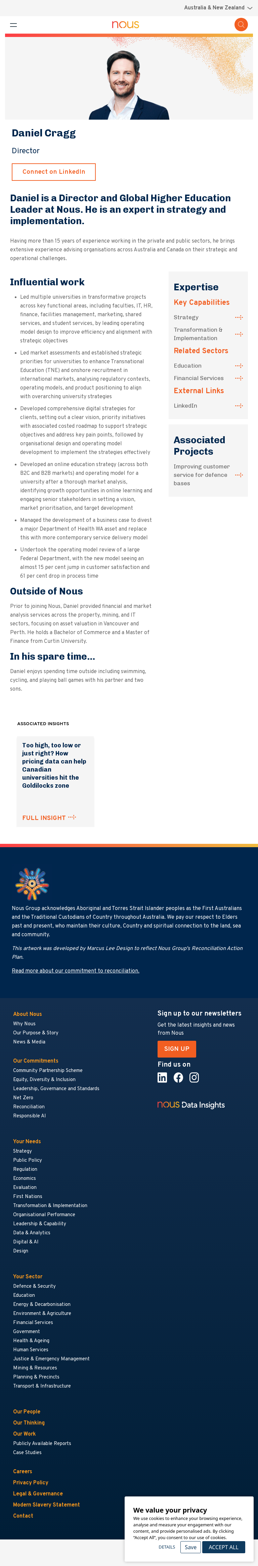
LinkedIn (185, 405)
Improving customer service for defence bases (202, 475)
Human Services (30, 1350)
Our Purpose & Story (35, 1033)
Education (188, 365)
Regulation (25, 1169)
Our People (26, 1412)
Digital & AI (26, 1242)
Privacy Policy (30, 1483)
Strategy (186, 317)
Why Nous (24, 1024)
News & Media (29, 1042)
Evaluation (25, 1188)
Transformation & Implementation (198, 333)
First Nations (27, 1197)
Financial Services (199, 378)
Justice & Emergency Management (51, 1359)
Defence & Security (34, 1286)
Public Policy (27, 1160)
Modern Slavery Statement (46, 1505)
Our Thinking (29, 1423)
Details (167, 1547)
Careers (22, 1472)
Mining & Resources (35, 1368)
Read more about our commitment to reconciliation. (75, 971)
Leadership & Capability (39, 1224)
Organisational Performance (44, 1215)
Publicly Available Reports (42, 1444)
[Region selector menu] (218, 8)
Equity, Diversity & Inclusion (44, 1080)
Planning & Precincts (36, 1377)
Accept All (223, 1547)
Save (191, 1547)
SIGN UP (176, 1049)
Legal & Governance (38, 1494)
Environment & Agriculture (42, 1314)
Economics (24, 1179)
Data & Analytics (31, 1233)
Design (20, 1251)
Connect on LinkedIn (54, 172)
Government (26, 1332)
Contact (23, 1516)
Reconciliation (29, 1107)
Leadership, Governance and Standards (56, 1089)
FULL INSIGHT (44, 818)
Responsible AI (29, 1116)
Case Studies (27, 1453)
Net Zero (23, 1098)
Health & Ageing (31, 1341)
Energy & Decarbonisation (42, 1305)
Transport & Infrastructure (42, 1386)
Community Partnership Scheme (48, 1071)
